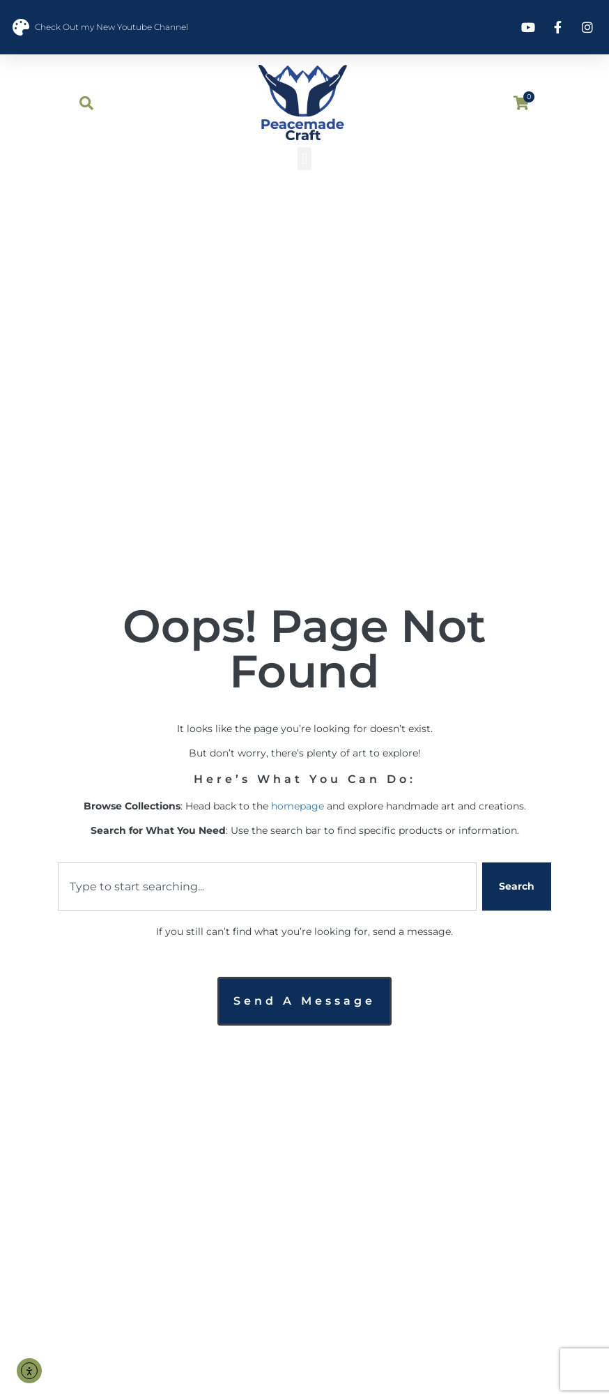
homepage (297, 806)
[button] (304, 158)
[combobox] (267, 886)
